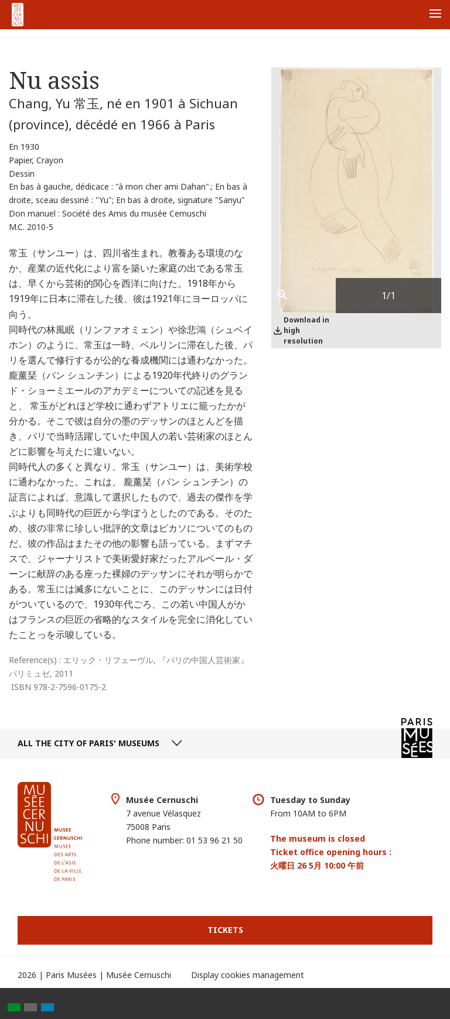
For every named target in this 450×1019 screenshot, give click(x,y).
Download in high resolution (306, 330)
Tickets (225, 929)
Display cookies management (247, 974)
